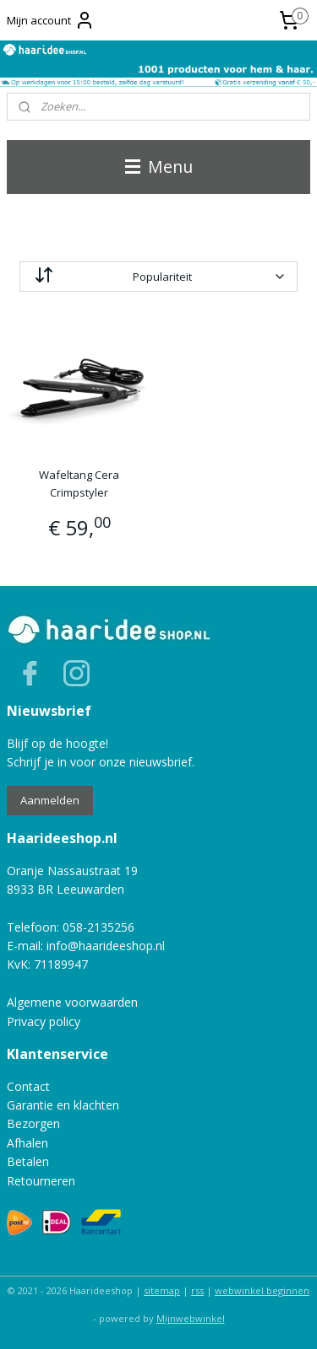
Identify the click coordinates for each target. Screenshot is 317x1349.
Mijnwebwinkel (190, 1318)
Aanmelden (49, 800)
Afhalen (27, 1143)
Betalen (28, 1161)
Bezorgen (33, 1123)
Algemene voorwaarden (72, 1002)
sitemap (162, 1290)
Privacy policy (43, 1021)
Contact (28, 1086)
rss (197, 1290)
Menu (159, 166)
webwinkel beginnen (262, 1290)
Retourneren (41, 1181)
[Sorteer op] (158, 276)
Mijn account (51, 20)
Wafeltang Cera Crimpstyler (79, 483)
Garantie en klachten (63, 1105)
